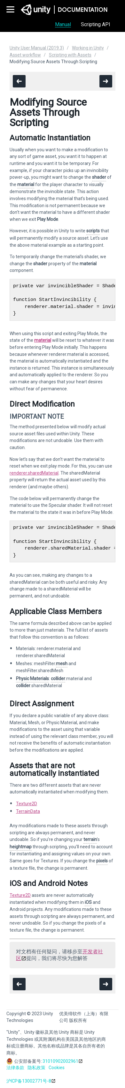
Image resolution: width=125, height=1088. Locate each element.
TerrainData (28, 811)
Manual (63, 24)
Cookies (57, 1067)
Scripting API (95, 24)
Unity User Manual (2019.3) (37, 47)
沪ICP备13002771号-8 (28, 1081)
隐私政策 (36, 1067)
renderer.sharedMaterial (34, 473)
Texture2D (26, 803)
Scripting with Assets (70, 54)
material (42, 340)
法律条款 (15, 1067)
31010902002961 (60, 1061)
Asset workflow (25, 54)
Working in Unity (88, 47)
